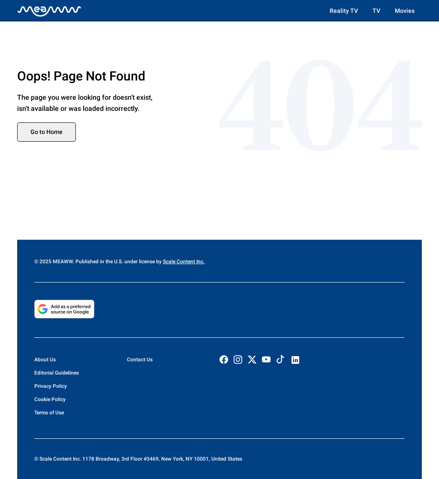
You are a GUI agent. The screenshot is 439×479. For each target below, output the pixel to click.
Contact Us (140, 360)
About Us (45, 360)
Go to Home (46, 131)
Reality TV (344, 10)
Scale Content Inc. (183, 262)
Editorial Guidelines (56, 373)
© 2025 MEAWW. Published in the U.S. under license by (98, 262)
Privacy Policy (50, 386)
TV (376, 10)
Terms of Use (49, 413)
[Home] (49, 10)
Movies (405, 10)
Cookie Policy (50, 399)
